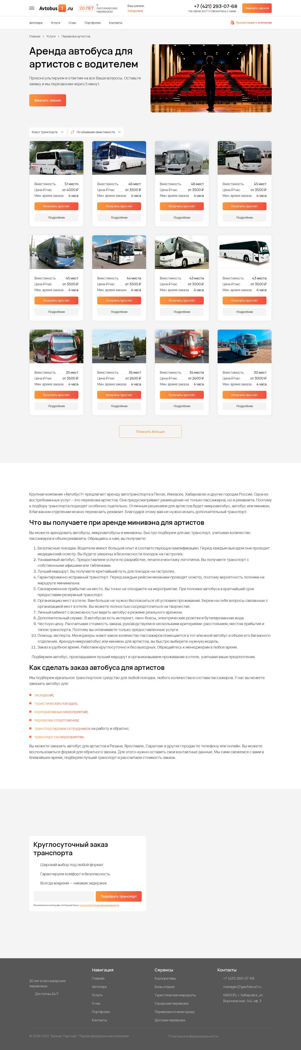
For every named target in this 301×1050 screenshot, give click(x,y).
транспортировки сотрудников (62, 728)
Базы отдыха (165, 986)
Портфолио (93, 23)
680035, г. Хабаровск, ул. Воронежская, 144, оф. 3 (243, 998)
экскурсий (43, 694)
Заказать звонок (257, 8)
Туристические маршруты (175, 995)
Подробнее (56, 217)
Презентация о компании (251, 22)
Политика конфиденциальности (193, 1036)
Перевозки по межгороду (175, 1011)
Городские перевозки (172, 1003)
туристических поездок (55, 703)
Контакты (115, 23)
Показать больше (150, 431)
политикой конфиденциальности (99, 905)
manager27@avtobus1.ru (242, 986)
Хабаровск (135, 11)
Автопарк (35, 23)
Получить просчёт (56, 206)
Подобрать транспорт (119, 896)
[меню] (31, 8)
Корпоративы (165, 978)
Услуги (55, 23)
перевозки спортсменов (56, 720)
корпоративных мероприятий (60, 711)
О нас (72, 23)
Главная (34, 36)
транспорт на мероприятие (59, 736)
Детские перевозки (170, 1020)
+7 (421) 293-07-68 (215, 6)
